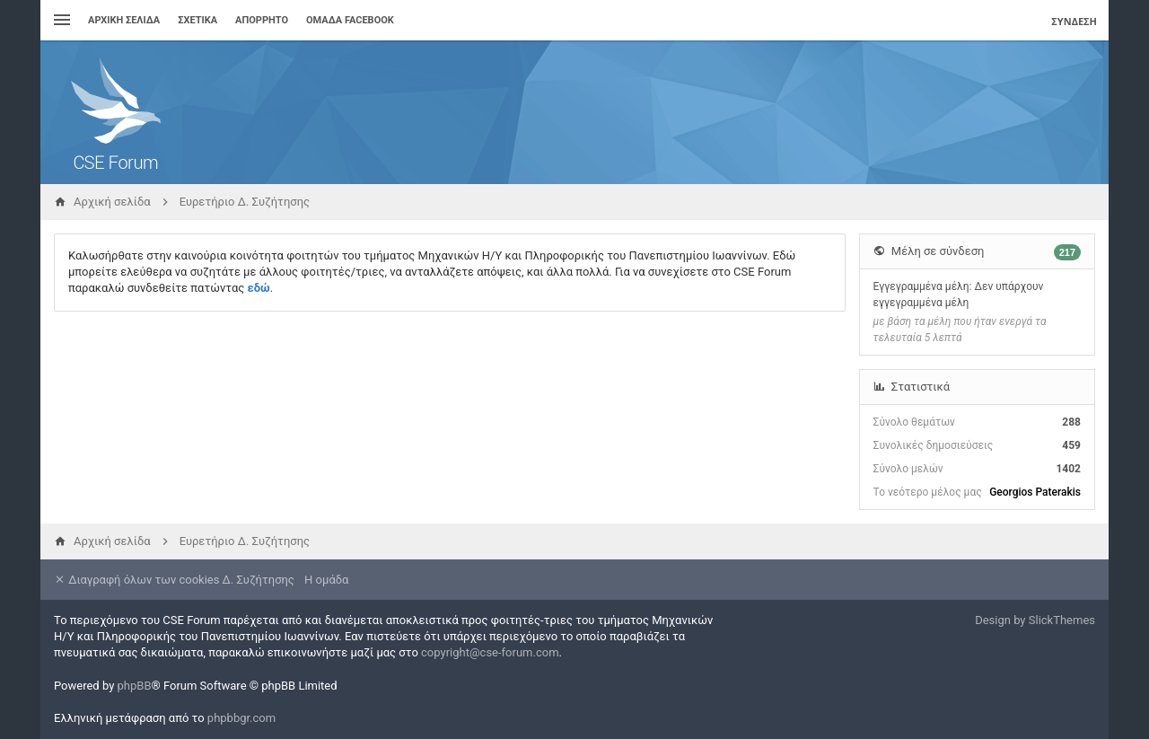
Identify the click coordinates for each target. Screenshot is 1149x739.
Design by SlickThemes (1035, 620)
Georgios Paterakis (1035, 492)
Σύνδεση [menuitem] (1074, 21)
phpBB (135, 685)
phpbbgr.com (241, 718)
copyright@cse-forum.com (490, 652)
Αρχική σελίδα (124, 20)
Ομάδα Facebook (350, 20)
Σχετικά (197, 20)
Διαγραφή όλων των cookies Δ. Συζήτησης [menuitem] (174, 579)
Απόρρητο (261, 20)
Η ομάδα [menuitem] (326, 579)
